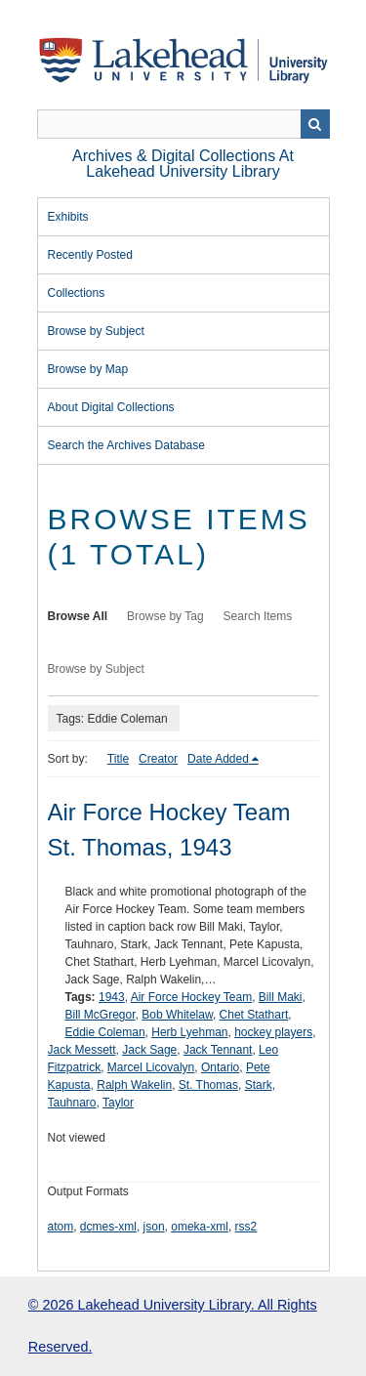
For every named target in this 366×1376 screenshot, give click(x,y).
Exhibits (68, 217)
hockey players (273, 1032)
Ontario (220, 1067)
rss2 (246, 1226)
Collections (76, 293)
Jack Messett (82, 1050)
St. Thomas (208, 1085)
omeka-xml (199, 1226)
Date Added (218, 759)
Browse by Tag (165, 616)
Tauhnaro (72, 1102)
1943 (112, 997)
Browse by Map (88, 369)
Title (118, 759)
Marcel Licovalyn (150, 1067)
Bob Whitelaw (177, 1015)
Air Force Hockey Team (191, 997)
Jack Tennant (218, 1050)
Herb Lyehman (189, 1032)
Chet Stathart (254, 1015)
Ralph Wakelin (134, 1085)
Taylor (118, 1102)
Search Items (258, 616)
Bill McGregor (100, 1015)
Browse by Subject (96, 331)
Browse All (78, 616)
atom (61, 1226)
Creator (158, 759)
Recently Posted (90, 255)
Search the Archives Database (126, 445)
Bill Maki (281, 997)
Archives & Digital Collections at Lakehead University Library (183, 163)
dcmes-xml (108, 1226)
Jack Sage (149, 1050)
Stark (258, 1085)
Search (315, 124)
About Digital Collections (111, 407)
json (154, 1226)
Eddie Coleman (105, 1032)
